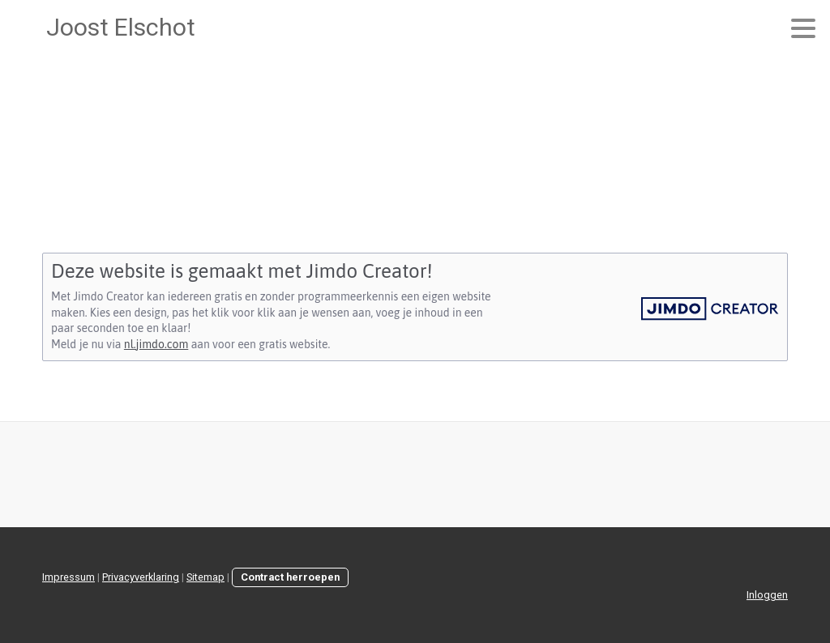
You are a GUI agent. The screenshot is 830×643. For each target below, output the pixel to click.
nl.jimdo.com (156, 344)
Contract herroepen (290, 577)
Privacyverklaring (140, 577)
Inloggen (767, 595)
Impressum (68, 577)
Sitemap (205, 577)
